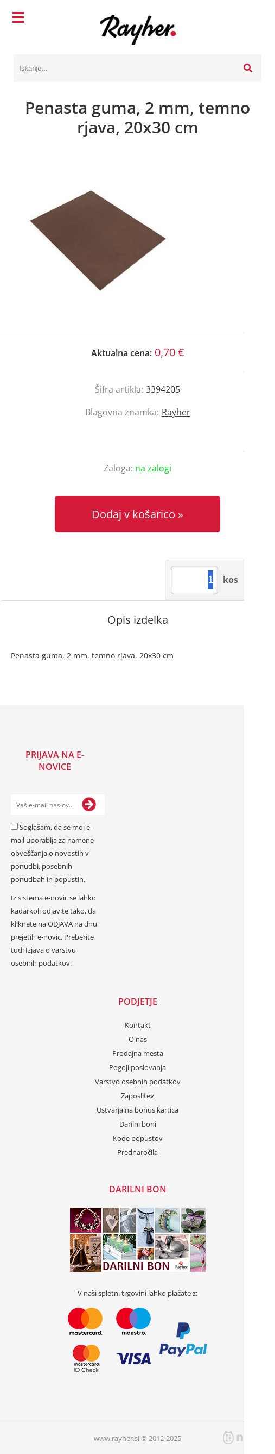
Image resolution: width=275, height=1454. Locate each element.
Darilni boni (137, 1124)
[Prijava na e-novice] (89, 804)
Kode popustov (138, 1138)
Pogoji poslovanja (137, 1067)
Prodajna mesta (137, 1053)
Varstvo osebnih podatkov (138, 1081)
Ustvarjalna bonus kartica (137, 1110)
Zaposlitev (137, 1096)
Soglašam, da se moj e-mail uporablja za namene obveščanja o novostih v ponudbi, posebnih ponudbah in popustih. (52, 853)
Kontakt (138, 1025)
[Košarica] (250, 19)
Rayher (176, 412)
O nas (138, 1039)
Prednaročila (137, 1152)
